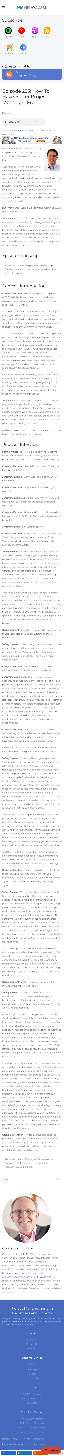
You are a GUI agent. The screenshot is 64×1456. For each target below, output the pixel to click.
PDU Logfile (32, 1402)
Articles (32, 1373)
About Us (32, 1339)
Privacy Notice (37, 1444)
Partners (32, 1348)
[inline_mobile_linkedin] (24, 1453)
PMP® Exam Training (32, 1418)
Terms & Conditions (33, 1438)
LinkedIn (10, 1292)
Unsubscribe (32, 1378)
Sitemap (32, 1369)
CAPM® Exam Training (32, 1432)
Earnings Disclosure (12, 1444)
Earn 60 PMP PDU (32, 1398)
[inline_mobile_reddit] (40, 1453)
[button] (3, 7)
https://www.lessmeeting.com (35, 218)
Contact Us (32, 1344)
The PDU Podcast (32, 1394)
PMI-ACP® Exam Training (32, 1427)
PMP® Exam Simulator (32, 1423)
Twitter (32, 1288)
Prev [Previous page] (5, 1179)
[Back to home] (32, 7)
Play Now (7, 113)
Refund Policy (9, 1438)
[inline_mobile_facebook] (8, 1453)
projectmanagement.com (16, 1276)
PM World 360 (43, 1276)
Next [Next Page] (59, 1179)
